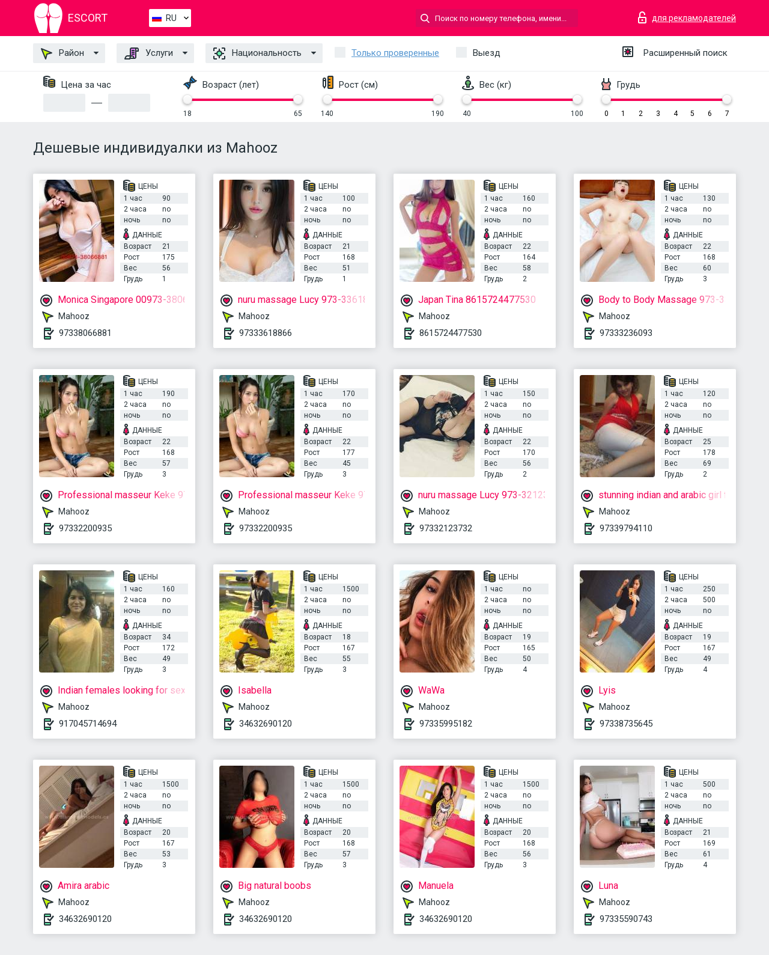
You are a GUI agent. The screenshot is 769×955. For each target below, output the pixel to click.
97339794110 (626, 528)
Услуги (148, 53)
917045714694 (88, 723)
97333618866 (265, 333)
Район (62, 53)
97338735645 (626, 723)
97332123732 (445, 528)
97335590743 (626, 919)
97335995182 (445, 723)
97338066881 (85, 333)
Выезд (486, 52)
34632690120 (265, 723)
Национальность (257, 53)
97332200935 (85, 528)
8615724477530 (450, 333)
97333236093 (626, 333)
